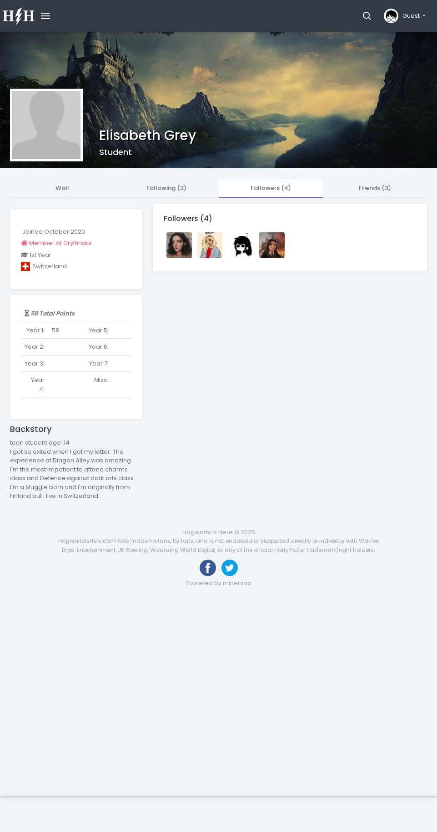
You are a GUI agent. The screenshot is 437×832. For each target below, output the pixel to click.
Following (166, 188)
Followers (271, 188)
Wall (62, 188)
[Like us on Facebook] (208, 568)
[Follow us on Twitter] (229, 568)
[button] (366, 16)
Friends (375, 188)
